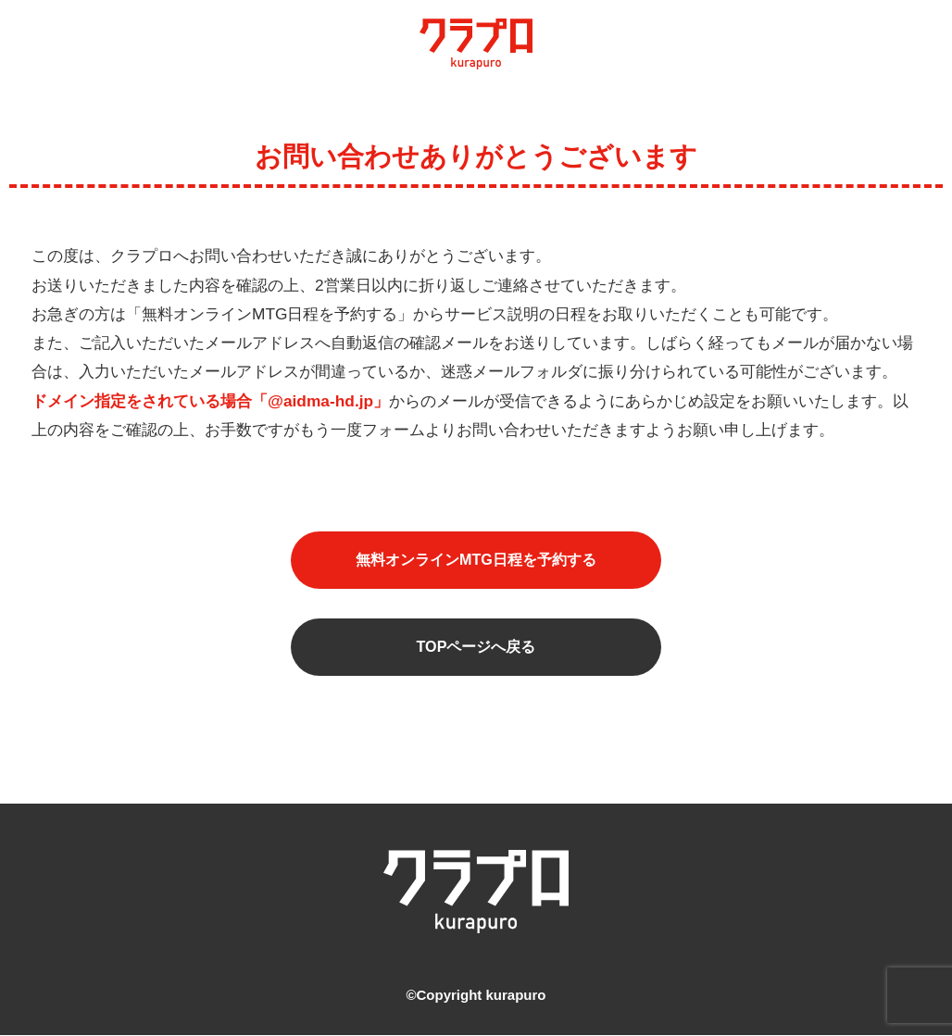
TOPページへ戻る (475, 650)
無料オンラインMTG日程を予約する (476, 561)
